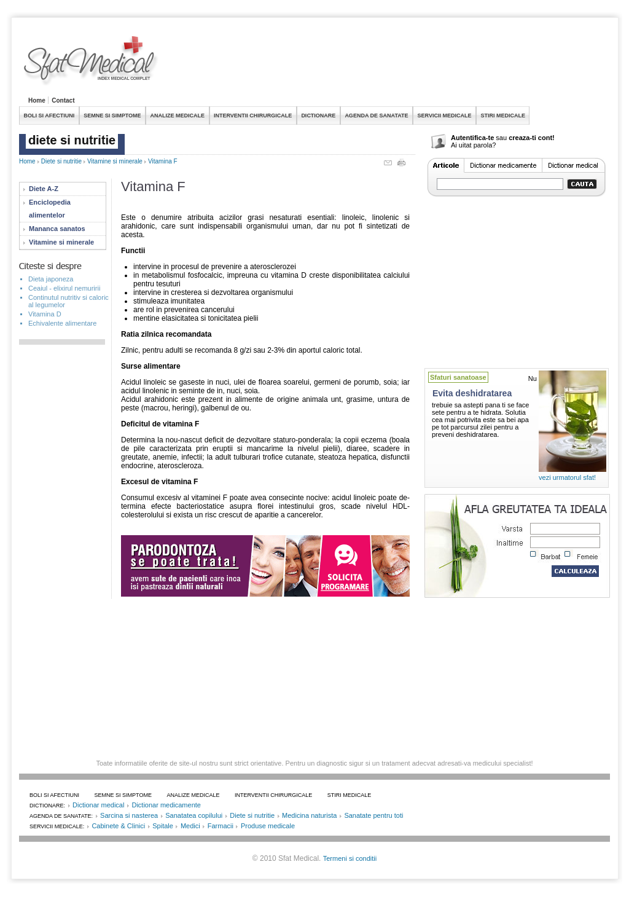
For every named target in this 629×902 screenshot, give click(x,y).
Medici (190, 825)
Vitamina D (44, 314)
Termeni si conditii (350, 858)
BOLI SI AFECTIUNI (49, 115)
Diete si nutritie (61, 161)
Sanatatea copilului (193, 815)
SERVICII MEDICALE (445, 115)
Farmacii (220, 825)
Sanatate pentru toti (373, 815)
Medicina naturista (309, 815)
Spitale (162, 825)
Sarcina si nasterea (129, 815)
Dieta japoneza (50, 279)
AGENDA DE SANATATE (376, 115)
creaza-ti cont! (532, 137)
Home (36, 100)
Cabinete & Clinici (118, 825)
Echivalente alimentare (62, 323)
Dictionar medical (98, 805)
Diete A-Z (43, 188)
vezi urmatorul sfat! (567, 477)
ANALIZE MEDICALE (177, 115)
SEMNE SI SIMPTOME (112, 115)
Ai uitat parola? (473, 145)
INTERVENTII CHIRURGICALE (253, 115)
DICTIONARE (318, 115)
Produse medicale (268, 825)
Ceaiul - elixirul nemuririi (64, 288)
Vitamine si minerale (115, 161)
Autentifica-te (472, 137)
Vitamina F (163, 161)
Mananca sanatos (57, 228)
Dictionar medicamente (166, 805)
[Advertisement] (386, 64)
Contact (63, 100)
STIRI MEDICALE (502, 115)
